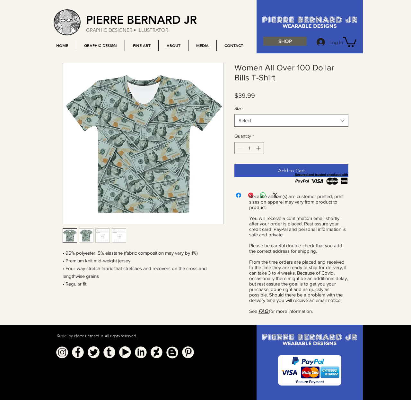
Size (238, 108)
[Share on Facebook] (238, 195)
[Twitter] (93, 352)
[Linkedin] (141, 352)
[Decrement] (239, 148)
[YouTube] (125, 352)
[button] (100, 45)
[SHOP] (285, 41)
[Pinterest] (188, 352)
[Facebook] (78, 352)
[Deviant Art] (156, 352)
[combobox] (291, 120)
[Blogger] (172, 352)
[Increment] (259, 148)
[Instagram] (62, 352)
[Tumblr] (109, 352)
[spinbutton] (249, 148)
